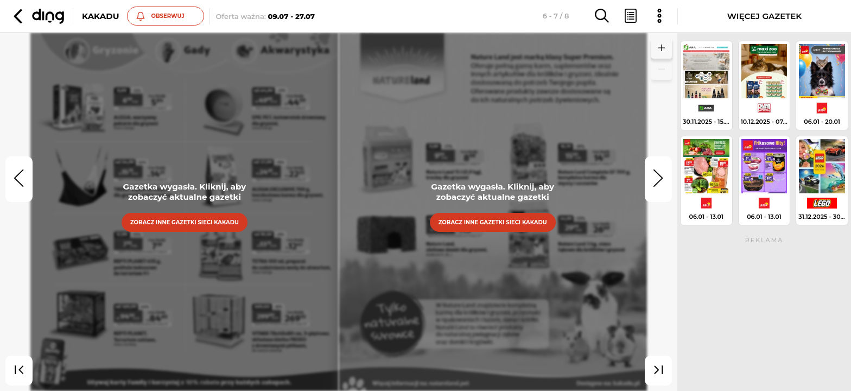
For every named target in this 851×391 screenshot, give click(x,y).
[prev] (19, 179)
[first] (19, 371)
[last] (658, 371)
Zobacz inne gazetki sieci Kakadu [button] (184, 222)
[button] (37, 16)
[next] (658, 179)
